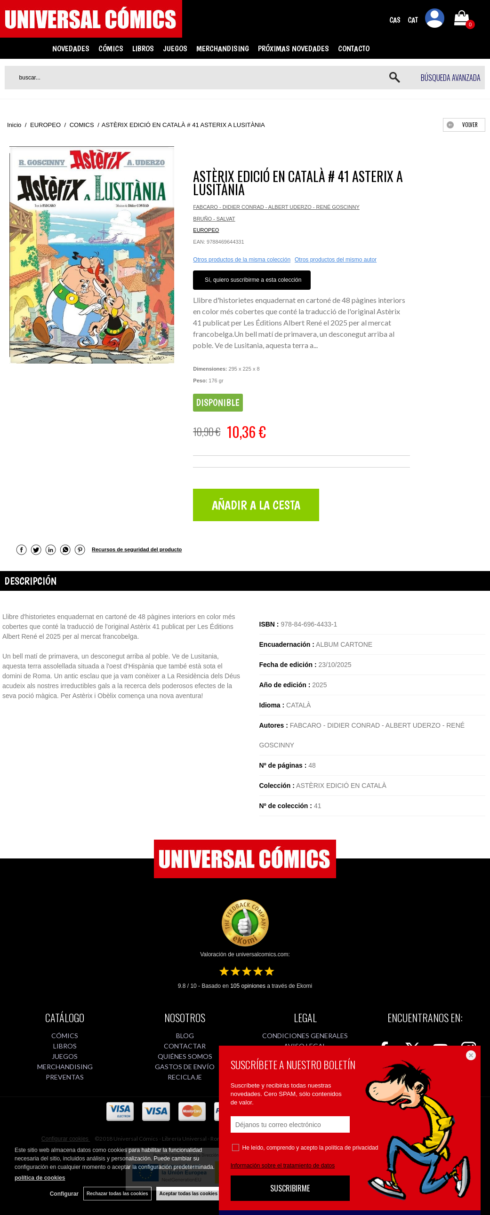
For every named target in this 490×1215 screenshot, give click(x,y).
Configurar (64, 1194)
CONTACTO (354, 48)
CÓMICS (110, 48)
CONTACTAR (185, 1046)
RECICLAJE (185, 1077)
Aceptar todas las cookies (188, 1193)
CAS (395, 20)
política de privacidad (351, 1147)
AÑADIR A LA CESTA (256, 505)
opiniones (247, 986)
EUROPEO (206, 230)
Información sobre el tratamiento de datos (283, 1165)
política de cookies (40, 1178)
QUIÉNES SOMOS (185, 1056)
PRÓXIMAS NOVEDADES (293, 48)
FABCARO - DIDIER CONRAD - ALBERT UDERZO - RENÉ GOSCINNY (276, 207)
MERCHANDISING (222, 48)
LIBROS (143, 48)
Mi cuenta (435, 19)
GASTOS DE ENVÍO (185, 1067)
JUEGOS (175, 48)
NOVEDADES (70, 48)
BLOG (185, 1036)
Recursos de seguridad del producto (137, 549)
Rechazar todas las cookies (117, 1193)
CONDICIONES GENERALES (305, 1036)
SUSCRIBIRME (290, 1188)
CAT (413, 20)
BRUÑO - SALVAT (214, 219)
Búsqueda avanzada (451, 77)
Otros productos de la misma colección (241, 259)
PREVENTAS (65, 1077)
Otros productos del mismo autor (336, 259)
